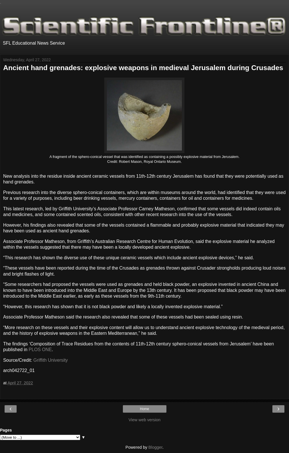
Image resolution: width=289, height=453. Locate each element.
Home (144, 409)
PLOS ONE (40, 349)
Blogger (155, 447)
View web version (145, 420)
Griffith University (51, 360)
